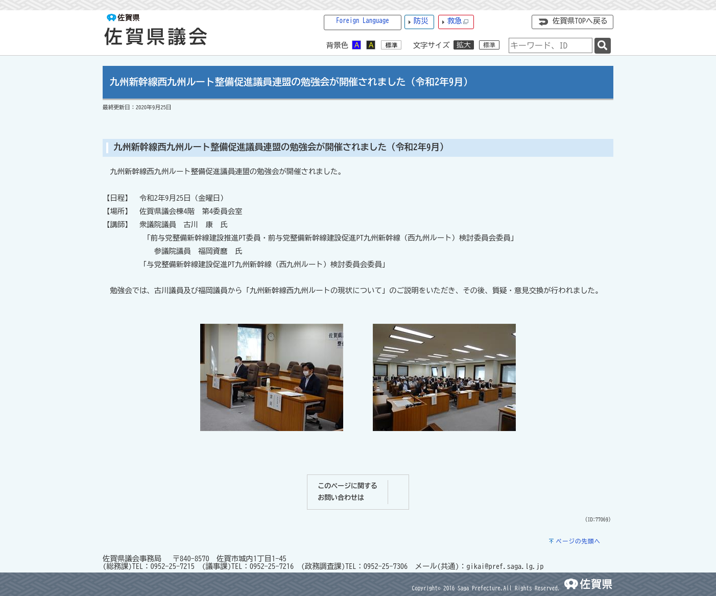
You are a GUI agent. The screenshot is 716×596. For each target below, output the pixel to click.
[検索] (602, 46)
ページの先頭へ (578, 541)
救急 (458, 21)
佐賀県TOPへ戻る (580, 21)
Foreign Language (362, 20)
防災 (421, 21)
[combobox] (550, 45)
